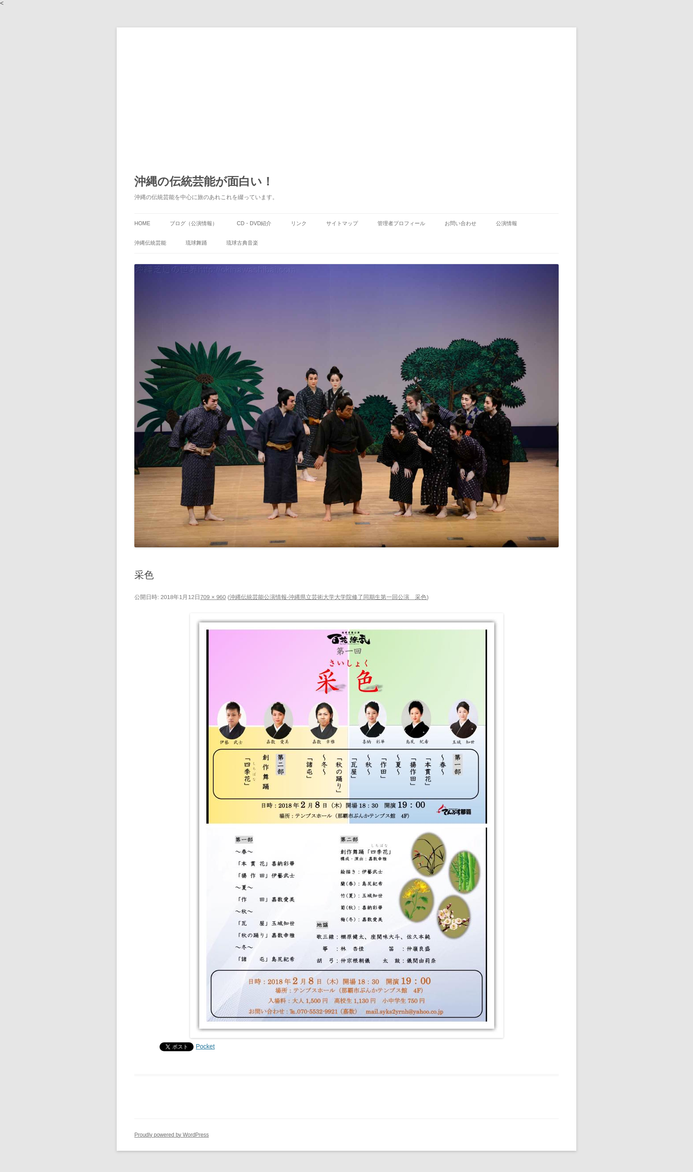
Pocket (205, 1046)
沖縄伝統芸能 (150, 243)
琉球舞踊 (196, 243)
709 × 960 (213, 597)
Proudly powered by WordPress (171, 1135)
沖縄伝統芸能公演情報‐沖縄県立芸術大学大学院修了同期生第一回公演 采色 (327, 597)
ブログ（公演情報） (193, 223)
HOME (142, 223)
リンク (299, 223)
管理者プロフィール (401, 223)
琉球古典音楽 (242, 243)
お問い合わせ (460, 223)
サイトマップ (342, 223)
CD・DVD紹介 (254, 223)
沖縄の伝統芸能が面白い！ (204, 181)
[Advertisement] (346, 94)
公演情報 (506, 223)
